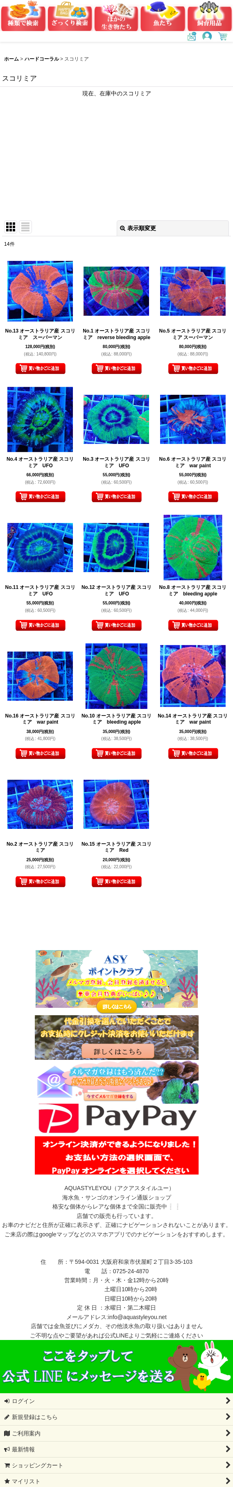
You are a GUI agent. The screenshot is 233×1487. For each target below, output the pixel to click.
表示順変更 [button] (138, 228)
